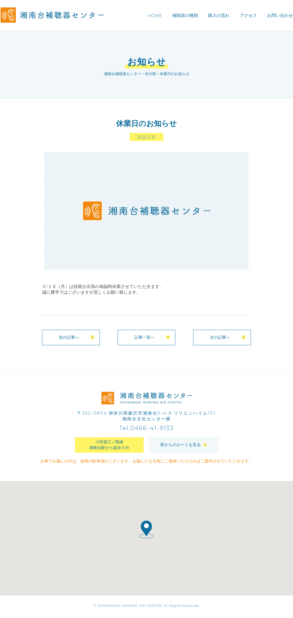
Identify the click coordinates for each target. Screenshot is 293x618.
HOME (154, 15)
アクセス (248, 15)
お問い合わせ (280, 15)
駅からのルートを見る (184, 447)
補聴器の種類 (185, 15)
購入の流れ (218, 15)
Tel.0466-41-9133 (146, 430)
